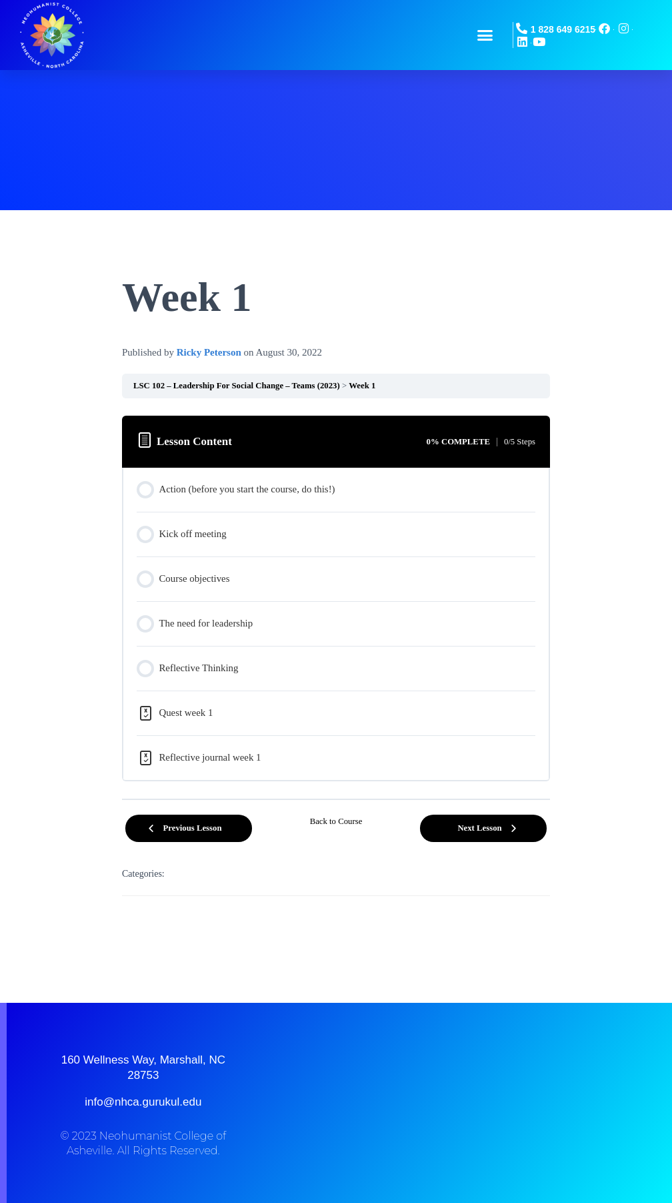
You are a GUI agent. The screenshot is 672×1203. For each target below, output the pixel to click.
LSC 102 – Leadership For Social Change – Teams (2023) (236, 385)
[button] (485, 35)
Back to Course (336, 821)
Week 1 (362, 385)
